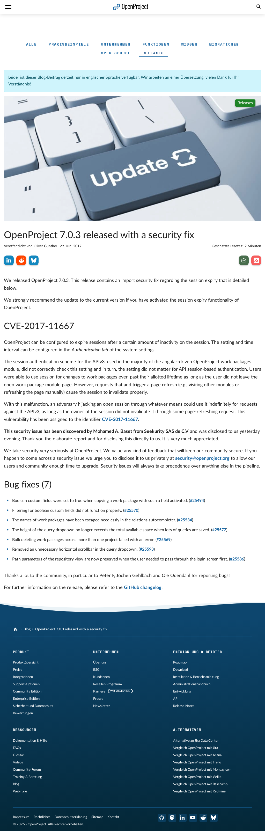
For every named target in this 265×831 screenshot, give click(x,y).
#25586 (237, 559)
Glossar (18, 755)
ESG (96, 669)
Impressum (21, 817)
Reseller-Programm (107, 684)
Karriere (99, 691)
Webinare (20, 791)
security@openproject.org (202, 458)
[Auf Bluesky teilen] (34, 260)
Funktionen (156, 44)
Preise (17, 669)
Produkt (21, 651)
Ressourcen (24, 729)
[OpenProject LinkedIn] (183, 818)
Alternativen (187, 729)
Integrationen (23, 677)
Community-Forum (27, 769)
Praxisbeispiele (69, 44)
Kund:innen (101, 677)
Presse (98, 698)
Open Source (115, 53)
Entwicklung (182, 691)
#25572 (219, 530)
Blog (27, 629)
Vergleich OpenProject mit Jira (195, 747)
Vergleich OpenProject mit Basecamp (200, 784)
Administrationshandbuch (191, 684)
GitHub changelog (142, 587)
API (176, 698)
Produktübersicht (26, 662)
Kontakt (113, 817)
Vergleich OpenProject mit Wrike (197, 776)
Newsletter (101, 706)
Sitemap (97, 817)
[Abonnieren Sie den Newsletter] (244, 260)
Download (180, 669)
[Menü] (8, 7)
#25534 (185, 520)
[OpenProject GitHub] (162, 818)
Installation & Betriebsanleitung (196, 677)
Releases (153, 53)
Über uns (100, 662)
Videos (18, 762)
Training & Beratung (27, 776)
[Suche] (258, 7)
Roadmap (180, 662)
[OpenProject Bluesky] (214, 818)
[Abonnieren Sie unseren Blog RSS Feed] (256, 260)
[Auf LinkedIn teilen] (9, 260)
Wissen (189, 44)
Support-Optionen (26, 684)
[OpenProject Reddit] (203, 818)
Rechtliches (42, 817)
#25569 (164, 540)
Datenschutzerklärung (71, 817)
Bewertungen (23, 713)
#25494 (197, 501)
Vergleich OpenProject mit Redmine (199, 791)
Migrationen (224, 44)
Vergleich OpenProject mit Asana (197, 755)
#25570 (131, 510)
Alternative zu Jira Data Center (196, 740)
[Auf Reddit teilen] (21, 260)
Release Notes (183, 706)
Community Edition (27, 691)
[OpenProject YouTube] (193, 818)
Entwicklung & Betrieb (197, 651)
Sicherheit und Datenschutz (33, 706)
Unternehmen (115, 44)
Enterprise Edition (26, 698)
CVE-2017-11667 (120, 419)
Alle (31, 44)
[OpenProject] (16, 629)
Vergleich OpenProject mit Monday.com (202, 769)
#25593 (147, 549)
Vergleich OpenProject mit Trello (197, 762)
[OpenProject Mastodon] (172, 818)
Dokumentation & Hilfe (30, 740)
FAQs (17, 747)
